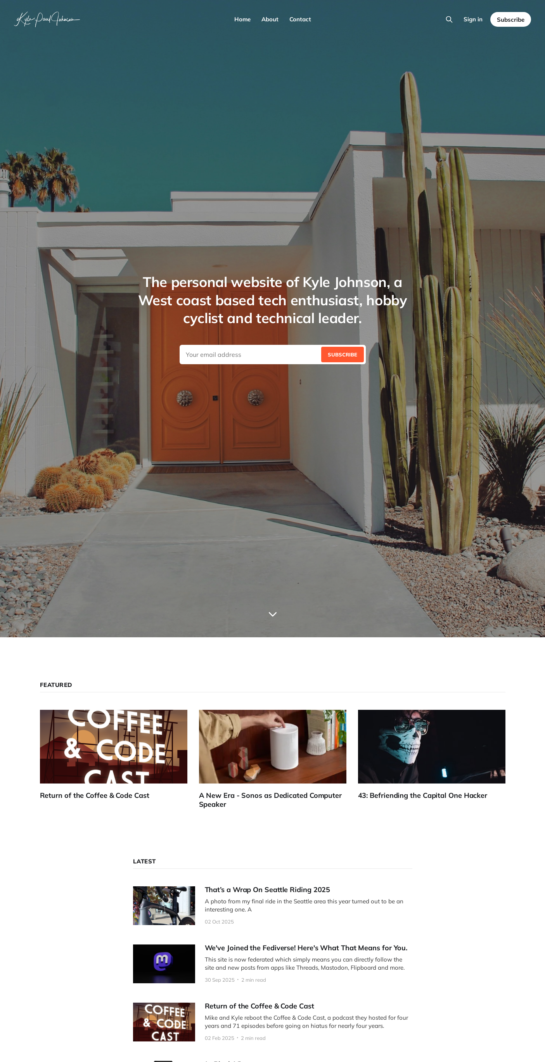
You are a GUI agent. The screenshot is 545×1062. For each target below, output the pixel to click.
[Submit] (342, 354)
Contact (300, 19)
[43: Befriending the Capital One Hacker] (437, 755)
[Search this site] (449, 19)
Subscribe (510, 19)
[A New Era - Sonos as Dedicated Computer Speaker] (278, 759)
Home (242, 19)
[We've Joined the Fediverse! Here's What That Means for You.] (272, 964)
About (270, 19)
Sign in (473, 19)
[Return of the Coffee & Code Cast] (119, 755)
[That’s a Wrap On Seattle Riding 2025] (272, 906)
